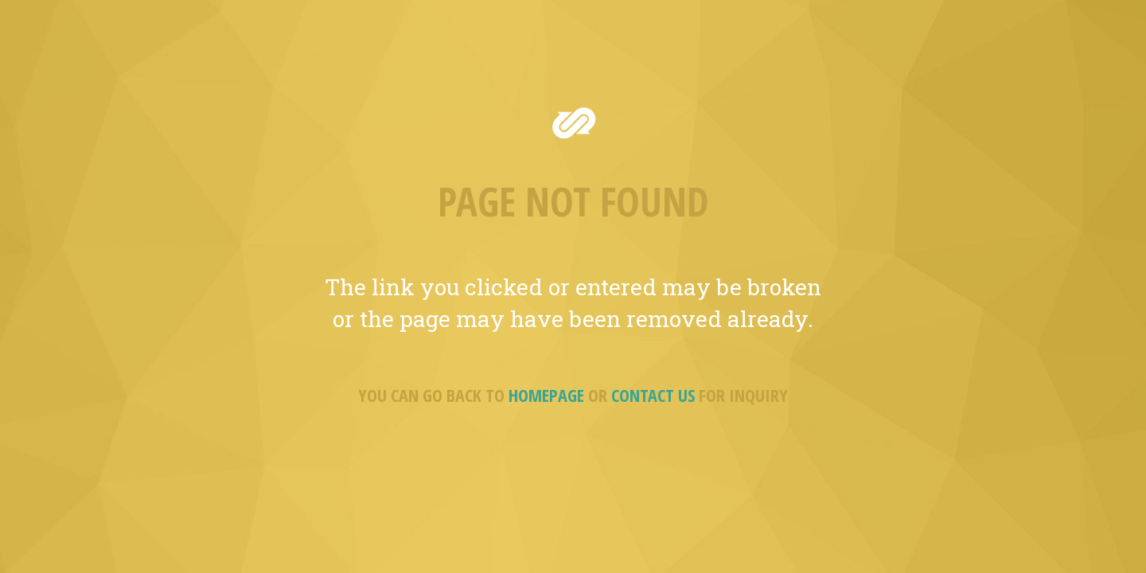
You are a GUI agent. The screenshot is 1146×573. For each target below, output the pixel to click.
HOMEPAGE (546, 395)
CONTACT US (653, 395)
